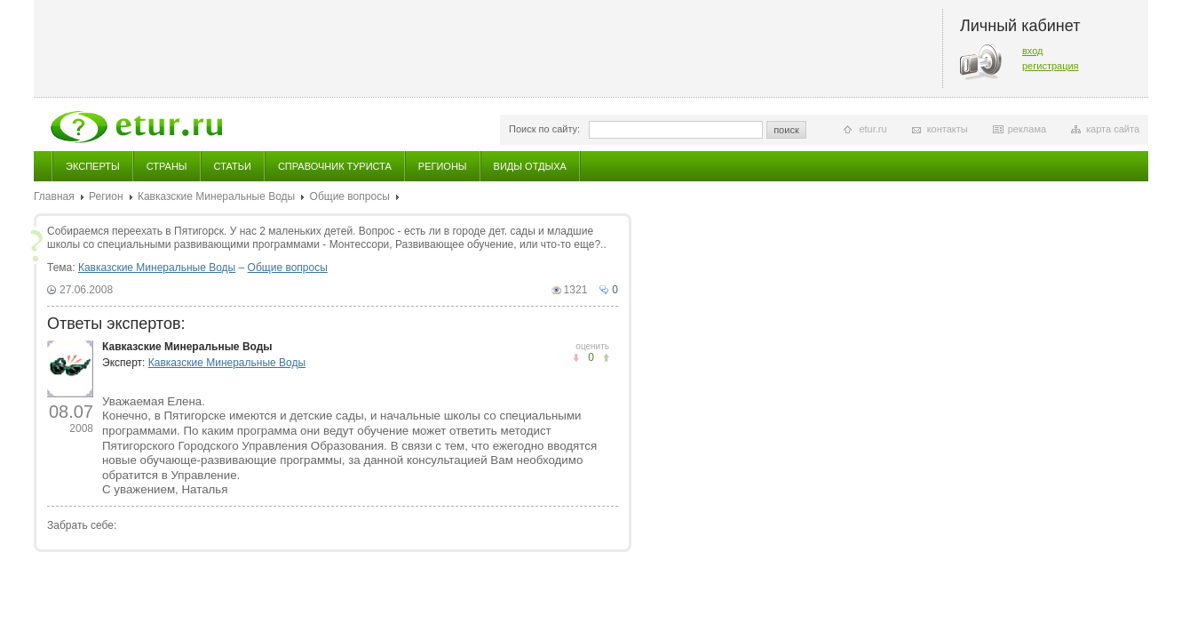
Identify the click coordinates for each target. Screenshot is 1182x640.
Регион (106, 196)
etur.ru (872, 129)
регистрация (1050, 65)
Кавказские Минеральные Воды (216, 196)
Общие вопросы (350, 196)
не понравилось (606, 358)
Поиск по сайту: (544, 129)
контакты (947, 129)
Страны (167, 166)
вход (1032, 50)
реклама (1027, 129)
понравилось (576, 358)
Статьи (232, 166)
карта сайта (1112, 129)
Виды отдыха (530, 166)
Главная (54, 196)
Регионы (442, 166)
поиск (786, 129)
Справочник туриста (335, 166)
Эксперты (93, 166)
